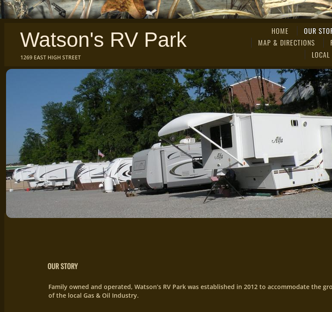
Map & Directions (286, 42)
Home (280, 31)
